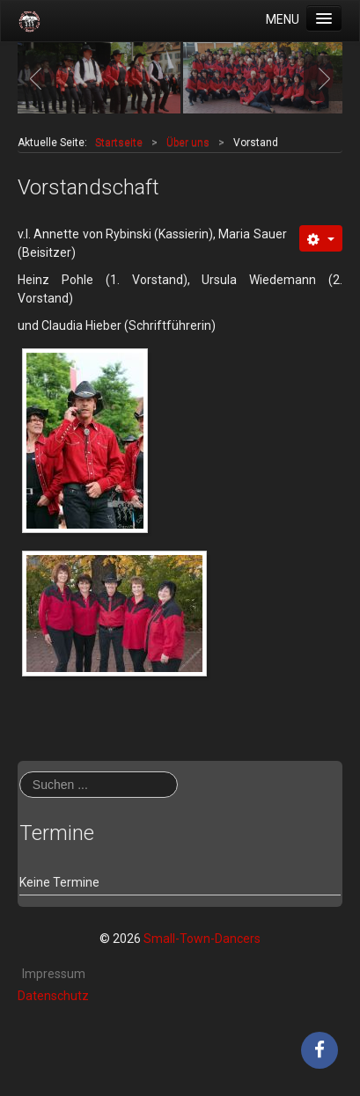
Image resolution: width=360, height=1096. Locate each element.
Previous (40, 78)
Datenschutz (53, 996)
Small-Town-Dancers (202, 939)
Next (319, 78)
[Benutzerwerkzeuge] (320, 238)
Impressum (53, 974)
